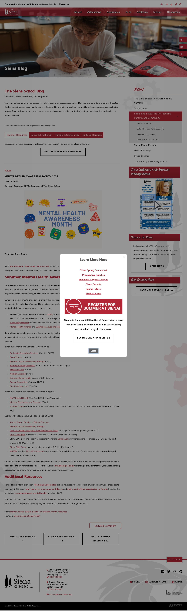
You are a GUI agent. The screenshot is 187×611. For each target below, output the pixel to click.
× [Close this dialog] (123, 257)
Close (93, 351)
